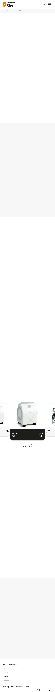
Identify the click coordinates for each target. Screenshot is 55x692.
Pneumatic (7, 668)
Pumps (9, 11)
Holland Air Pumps (10, 664)
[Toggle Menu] (49, 4)
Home (4, 11)
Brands (5, 676)
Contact (6, 680)
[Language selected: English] (43, 690)
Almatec (15, 11)
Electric (5, 672)
